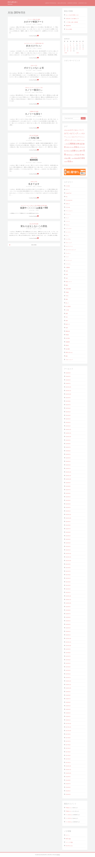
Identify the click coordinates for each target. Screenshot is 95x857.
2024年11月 (68, 433)
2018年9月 (68, 691)
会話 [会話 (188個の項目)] (81, 144)
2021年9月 (68, 564)
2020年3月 (68, 627)
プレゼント (32, 87)
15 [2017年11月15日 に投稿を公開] (70, 47)
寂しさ (32, 205)
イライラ (68, 221)
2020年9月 (68, 606)
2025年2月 (68, 422)
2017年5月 (68, 748)
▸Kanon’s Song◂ (72, 2)
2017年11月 (68, 727)
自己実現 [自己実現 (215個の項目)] (81, 158)
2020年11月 (68, 599)
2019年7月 (68, 656)
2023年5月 (68, 496)
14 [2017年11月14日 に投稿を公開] (67, 47)
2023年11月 (68, 475)
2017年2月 (68, 759)
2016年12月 (68, 766)
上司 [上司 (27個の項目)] (66, 144)
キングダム (68, 239)
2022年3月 (68, 542)
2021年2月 (68, 589)
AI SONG (68, 186)
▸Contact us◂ (83, 2)
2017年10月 (68, 730)
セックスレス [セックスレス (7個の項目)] (69, 137)
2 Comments (39, 70)
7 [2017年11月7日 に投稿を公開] (67, 45)
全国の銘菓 (68, 288)
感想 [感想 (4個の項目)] (79, 150)
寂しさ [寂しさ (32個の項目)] (79, 147)
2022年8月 (68, 525)
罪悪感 (38, 205)
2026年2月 (68, 380)
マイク (67, 256)
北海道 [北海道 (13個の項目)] (67, 147)
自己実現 (34, 135)
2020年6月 (68, 617)
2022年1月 (68, 550)
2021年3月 (68, 585)
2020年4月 (68, 624)
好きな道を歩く (13, 2)
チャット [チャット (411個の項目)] (69, 140)
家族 (34, 19)
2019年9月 (68, 649)
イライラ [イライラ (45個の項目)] (81, 130)
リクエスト (37, 87)
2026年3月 (68, 376)
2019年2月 (68, 674)
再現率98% (68, 25)
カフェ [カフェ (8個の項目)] (79, 133)
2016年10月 (68, 773)
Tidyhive (58, 854)
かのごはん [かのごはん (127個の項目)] (74, 130)
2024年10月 (68, 436)
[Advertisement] (75, 84)
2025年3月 (68, 418)
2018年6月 (68, 702)
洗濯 (67, 327)
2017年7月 (68, 741)
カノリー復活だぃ (34, 89)
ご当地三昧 (33, 137)
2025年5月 (68, 411)
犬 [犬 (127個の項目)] (75, 155)
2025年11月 (68, 390)
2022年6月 (68, 532)
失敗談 (67, 292)
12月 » (77, 52)
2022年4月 (68, 539)
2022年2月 (68, 546)
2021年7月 (68, 571)
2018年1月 (68, 720)
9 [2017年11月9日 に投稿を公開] (73, 45)
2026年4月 (68, 372)
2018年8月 (68, 695)
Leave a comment (39, 92)
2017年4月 (68, 751)
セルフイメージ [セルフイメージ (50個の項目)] (76, 137)
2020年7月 (68, 613)
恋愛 (67, 313)
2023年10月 (68, 479)
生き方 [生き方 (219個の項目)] (79, 155)
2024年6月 (68, 450)
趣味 (39, 19)
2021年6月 (68, 574)
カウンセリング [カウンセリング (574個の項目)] (71, 133)
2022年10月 (68, 518)
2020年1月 (68, 635)
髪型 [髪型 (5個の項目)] (72, 161)
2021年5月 (68, 578)
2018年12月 (68, 681)
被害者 (67, 345)
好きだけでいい (34, 45)
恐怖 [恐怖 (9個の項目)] (77, 150)
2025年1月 (68, 426)
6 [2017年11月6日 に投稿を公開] (64, 45)
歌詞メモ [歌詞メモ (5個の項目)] (72, 154)
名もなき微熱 (69, 29)
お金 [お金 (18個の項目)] (68, 130)
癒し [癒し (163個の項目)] (70, 158)
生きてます (33, 183)
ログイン (68, 835)
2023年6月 (68, 493)
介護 (67, 271)
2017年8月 (68, 737)
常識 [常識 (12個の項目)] (67, 150)
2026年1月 (68, 383)
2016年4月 (68, 794)
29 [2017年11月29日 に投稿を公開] (70, 50)
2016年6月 (68, 787)
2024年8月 (68, 443)
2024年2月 (68, 465)
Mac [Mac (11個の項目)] (66, 130)
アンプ (67, 217)
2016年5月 (68, 790)
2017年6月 (68, 744)
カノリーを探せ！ (34, 113)
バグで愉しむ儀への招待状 (72, 22)
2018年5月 (68, 705)
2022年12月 (68, 514)
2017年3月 (68, 755)
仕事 (67, 274)
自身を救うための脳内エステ (72, 18)
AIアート (68, 189)
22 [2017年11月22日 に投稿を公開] (70, 48)
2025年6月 (68, 408)
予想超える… (68, 807)
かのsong (68, 207)
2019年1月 (68, 677)
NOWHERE (34, 159)
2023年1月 (68, 511)
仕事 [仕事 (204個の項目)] (77, 144)
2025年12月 (68, 387)
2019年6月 (68, 659)
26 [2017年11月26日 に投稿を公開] (83, 48)
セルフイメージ (69, 246)
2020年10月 (68, 603)
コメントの (69, 842)
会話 (67, 278)
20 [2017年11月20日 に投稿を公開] (64, 48)
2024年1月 (68, 468)
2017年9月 (68, 734)
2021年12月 (68, 553)
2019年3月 (68, 670)
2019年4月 (68, 666)
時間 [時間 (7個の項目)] (70, 154)
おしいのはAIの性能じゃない (72, 15)
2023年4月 (68, 500)
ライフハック (69, 260)
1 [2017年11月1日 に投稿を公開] (70, 43)
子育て (67, 295)
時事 (67, 320)
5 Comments (39, 140)
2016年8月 (68, 780)
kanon (34, 24)
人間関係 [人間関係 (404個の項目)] (71, 143)
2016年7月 (68, 783)
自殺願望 (68, 341)
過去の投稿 (33, 244)
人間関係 (37, 43)
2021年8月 (68, 567)
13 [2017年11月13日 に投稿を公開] (64, 47)
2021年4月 (68, 581)
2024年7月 (68, 447)
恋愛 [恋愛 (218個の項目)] (74, 151)
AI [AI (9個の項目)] (64, 130)
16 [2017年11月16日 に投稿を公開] (73, 47)
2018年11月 (68, 684)
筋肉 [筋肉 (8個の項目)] (73, 158)
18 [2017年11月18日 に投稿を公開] (80, 47)
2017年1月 (68, 762)
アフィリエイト (69, 210)
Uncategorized (69, 200)
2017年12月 (68, 723)
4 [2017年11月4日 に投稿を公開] (79, 43)
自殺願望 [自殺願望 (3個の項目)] (65, 161)
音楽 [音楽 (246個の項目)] (69, 161)
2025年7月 (68, 404)
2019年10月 (68, 645)
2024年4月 (68, 457)
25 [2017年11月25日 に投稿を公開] (80, 48)
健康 (67, 285)
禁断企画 (68, 331)
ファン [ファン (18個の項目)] (75, 140)
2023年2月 (68, 507)
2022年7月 (68, 528)
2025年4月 (68, 415)
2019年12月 (68, 638)
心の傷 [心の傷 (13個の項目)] (70, 150)
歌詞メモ (68, 324)
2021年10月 (68, 560)
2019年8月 (68, 652)
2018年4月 (68, 709)
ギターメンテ (69, 242)
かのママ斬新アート (34, 21)
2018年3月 (68, 713)
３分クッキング (69, 359)
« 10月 (65, 52)
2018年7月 (68, 698)
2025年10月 (68, 394)
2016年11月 (68, 769)
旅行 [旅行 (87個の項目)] (81, 151)
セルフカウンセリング (29, 43)
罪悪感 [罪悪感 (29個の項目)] (76, 158)
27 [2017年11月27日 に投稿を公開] (64, 50)
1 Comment (39, 48)
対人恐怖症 (68, 306)
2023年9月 (68, 482)
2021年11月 (68, 557)
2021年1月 (68, 592)
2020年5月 (68, 620)
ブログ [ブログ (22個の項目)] (78, 140)
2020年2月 (68, 631)
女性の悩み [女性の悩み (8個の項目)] (71, 147)
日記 (37, 19)
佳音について (69, 281)
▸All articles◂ (62, 2)
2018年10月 (68, 688)
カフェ (67, 235)
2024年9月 (68, 440)
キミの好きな (69, 814)
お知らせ (33, 65)
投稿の (68, 838)
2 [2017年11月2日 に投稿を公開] (73, 43)
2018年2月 (68, 716)
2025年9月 (68, 397)
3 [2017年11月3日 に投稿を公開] (76, 43)
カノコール (68, 232)
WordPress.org (69, 845)
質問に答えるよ (69, 352)
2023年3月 (68, 504)
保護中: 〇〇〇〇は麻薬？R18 (34, 207)
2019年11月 (68, 642)
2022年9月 (68, 521)
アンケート (30, 19)
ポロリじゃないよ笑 (34, 67)
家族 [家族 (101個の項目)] (75, 147)
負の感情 (68, 349)
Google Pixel (68, 193)
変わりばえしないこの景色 (34, 226)
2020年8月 (68, 610)
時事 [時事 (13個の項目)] (67, 154)
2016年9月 (68, 776)
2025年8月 (68, 401)
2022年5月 (68, 535)
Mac (66, 196)
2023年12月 (68, 472)
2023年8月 (68, 486)
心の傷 (67, 310)
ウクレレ (68, 225)
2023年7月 (68, 489)
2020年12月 (68, 596)
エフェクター (69, 228)
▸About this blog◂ (50, 2)
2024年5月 (68, 454)
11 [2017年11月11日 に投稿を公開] (80, 45)
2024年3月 (68, 461)
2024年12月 (68, 429)
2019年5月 (68, 663)
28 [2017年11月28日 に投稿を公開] (67, 50)
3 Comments (39, 24)
